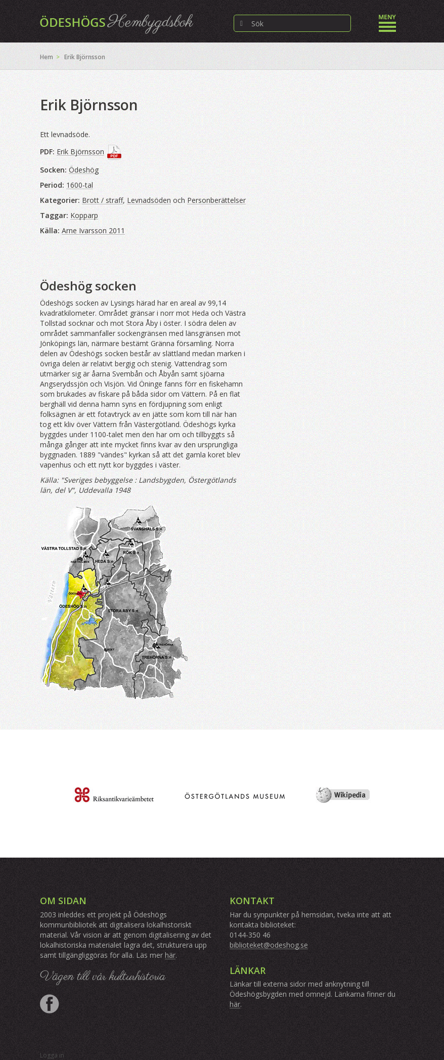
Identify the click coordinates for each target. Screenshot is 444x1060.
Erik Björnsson (80, 151)
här (170, 955)
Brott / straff (102, 200)
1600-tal (79, 185)
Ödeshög (84, 170)
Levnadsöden (149, 200)
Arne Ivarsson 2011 (93, 230)
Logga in (52, 1055)
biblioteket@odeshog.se (269, 945)
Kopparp (84, 215)
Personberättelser (216, 200)
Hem (46, 57)
